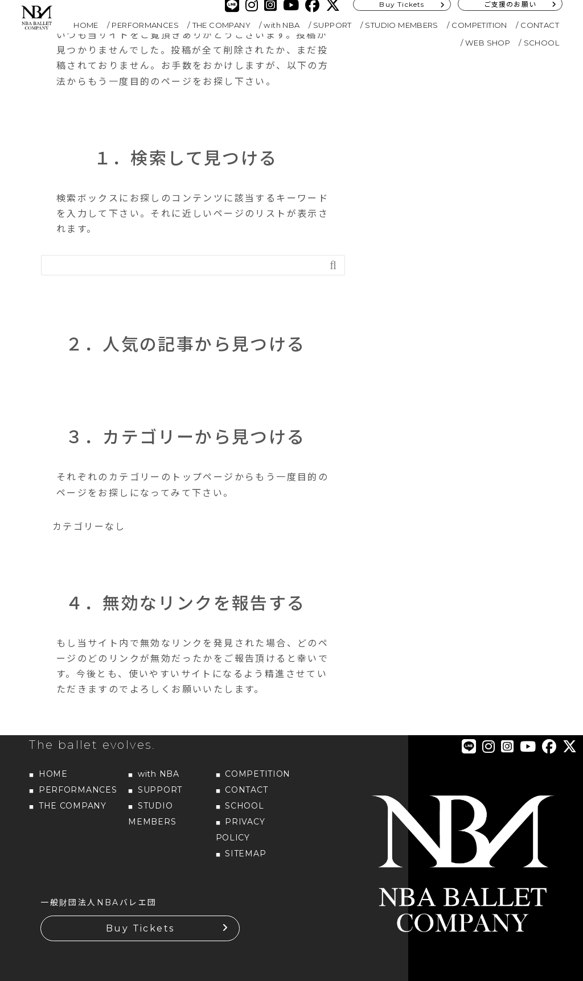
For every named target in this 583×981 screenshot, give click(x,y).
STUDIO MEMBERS (401, 25)
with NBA (281, 25)
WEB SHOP (487, 42)
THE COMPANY (221, 25)
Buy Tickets (140, 928)
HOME (85, 25)
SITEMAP (245, 853)
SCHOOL (541, 42)
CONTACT (539, 25)
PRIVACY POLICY (240, 830)
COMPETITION (479, 25)
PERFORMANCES (145, 25)
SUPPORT (332, 25)
